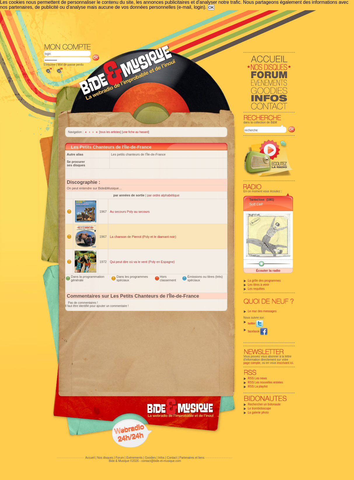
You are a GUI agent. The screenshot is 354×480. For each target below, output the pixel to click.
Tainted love (256, 199)
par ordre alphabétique (163, 195)
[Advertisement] (169, 26)
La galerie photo (258, 412)
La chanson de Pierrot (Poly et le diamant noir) (143, 236)
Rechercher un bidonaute (264, 404)
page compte (251, 362)
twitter (255, 323)
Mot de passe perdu (70, 64)
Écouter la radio (268, 270)
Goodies (150, 457)
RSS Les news (257, 378)
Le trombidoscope (259, 408)
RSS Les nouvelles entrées (265, 382)
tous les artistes (110, 132)
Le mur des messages (262, 311)
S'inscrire (49, 64)
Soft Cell (255, 204)
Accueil (90, 457)
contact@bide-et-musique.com (161, 460)
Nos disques (105, 457)
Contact (172, 457)
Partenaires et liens (192, 457)
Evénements (134, 457)
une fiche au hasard (135, 132)
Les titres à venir (258, 284)
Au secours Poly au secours (129, 211)
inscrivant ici (285, 362)
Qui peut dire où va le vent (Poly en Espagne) (142, 261)
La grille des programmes (264, 280)
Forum (120, 457)
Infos (161, 457)
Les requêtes (256, 288)
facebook (257, 331)
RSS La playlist (258, 386)
